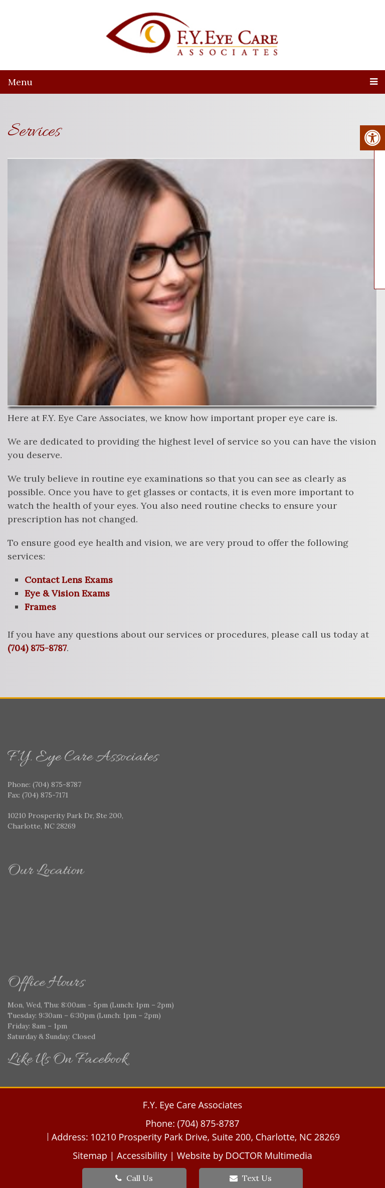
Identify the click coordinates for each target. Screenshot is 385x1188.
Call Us (134, 1178)
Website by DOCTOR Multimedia (244, 1155)
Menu (20, 82)
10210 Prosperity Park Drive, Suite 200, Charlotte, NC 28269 (215, 1137)
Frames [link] (40, 607)
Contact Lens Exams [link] (69, 579)
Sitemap (90, 1155)
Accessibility (142, 1155)
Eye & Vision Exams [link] (67, 593)
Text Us (251, 1178)
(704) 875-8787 (37, 648)
